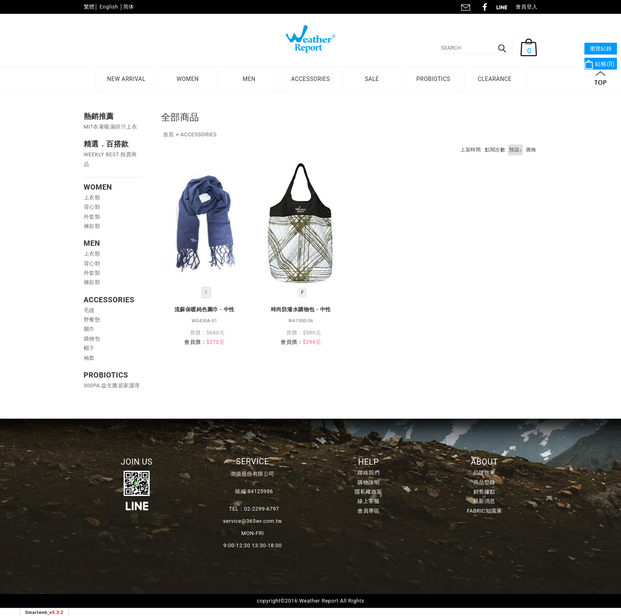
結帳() (599, 64)
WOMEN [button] (187, 79)
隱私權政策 (368, 492)
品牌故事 (484, 473)
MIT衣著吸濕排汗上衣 (110, 127)
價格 (531, 150)
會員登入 (527, 7)
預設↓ (515, 150)
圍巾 (89, 329)
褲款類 (92, 226)
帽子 (89, 348)
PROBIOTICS (433, 79)
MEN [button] (249, 79)
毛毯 (89, 310)
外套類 (92, 217)
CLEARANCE (495, 79)
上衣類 (92, 197)
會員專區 (368, 511)
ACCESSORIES (199, 134)
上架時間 (470, 150)
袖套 (89, 358)
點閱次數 (495, 150)
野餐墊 (92, 320)
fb (485, 6)
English (109, 7)
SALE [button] (372, 79)
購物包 (92, 339)
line (504, 6)
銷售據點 (484, 492)
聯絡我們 (465, 6)
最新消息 (484, 501)
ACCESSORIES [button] (310, 79)
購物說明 (368, 482)
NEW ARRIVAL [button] (126, 79)
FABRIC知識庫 (484, 511)
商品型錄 (484, 482)
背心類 (92, 207)
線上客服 (368, 501)
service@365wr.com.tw (252, 521)
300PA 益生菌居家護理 (112, 385)
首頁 (168, 134)
